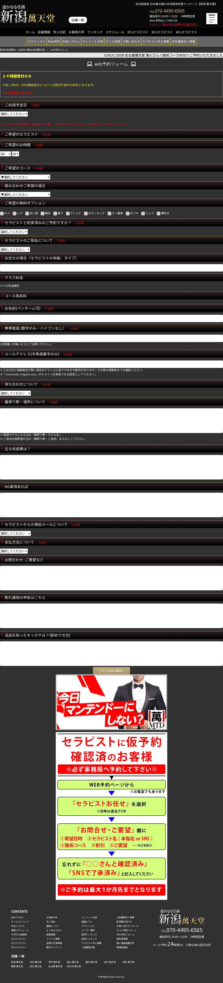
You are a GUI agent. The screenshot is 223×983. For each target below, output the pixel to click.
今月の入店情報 (19, 934)
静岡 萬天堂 (17, 966)
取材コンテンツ (54, 947)
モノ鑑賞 (115, 213)
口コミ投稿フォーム (127, 930)
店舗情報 (44, 32)
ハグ (17, 213)
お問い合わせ (131, 41)
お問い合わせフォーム (128, 925)
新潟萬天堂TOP (124, 921)
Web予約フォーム (126, 934)
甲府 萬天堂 (54, 961)
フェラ (147, 213)
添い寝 (31, 213)
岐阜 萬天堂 (128, 961)
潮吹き (163, 213)
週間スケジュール (20, 930)
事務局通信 (122, 947)
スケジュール (115, 32)
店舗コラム (87, 921)
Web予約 (54, 41)
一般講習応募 (88, 947)
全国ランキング (89, 938)
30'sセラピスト (162, 32)
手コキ (132, 213)
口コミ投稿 (112, 41)
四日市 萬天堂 (74, 966)
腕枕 (46, 213)
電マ (58, 213)
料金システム (71, 41)
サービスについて (20, 921)
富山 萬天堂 (73, 961)
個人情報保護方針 (125, 942)
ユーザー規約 (88, 930)
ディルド (73, 213)
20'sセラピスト (138, 32)
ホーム (30, 32)
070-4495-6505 (170, 10)
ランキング (95, 32)
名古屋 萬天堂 (55, 966)
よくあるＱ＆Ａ (54, 930)
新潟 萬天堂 (17, 961)
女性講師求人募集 (183, 41)
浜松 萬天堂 (35, 966)
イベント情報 (53, 938)
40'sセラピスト (186, 32)
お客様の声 (76, 32)
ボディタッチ (94, 213)
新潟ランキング (89, 934)
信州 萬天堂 (35, 961)
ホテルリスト (37, 41)
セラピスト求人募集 (156, 41)
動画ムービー (53, 925)
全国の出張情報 (54, 942)
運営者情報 (122, 938)
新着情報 (50, 934)
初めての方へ (18, 917)
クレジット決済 (92, 41)
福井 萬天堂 (91, 961)
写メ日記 (59, 32)
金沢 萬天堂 (110, 961)
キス (5, 213)
